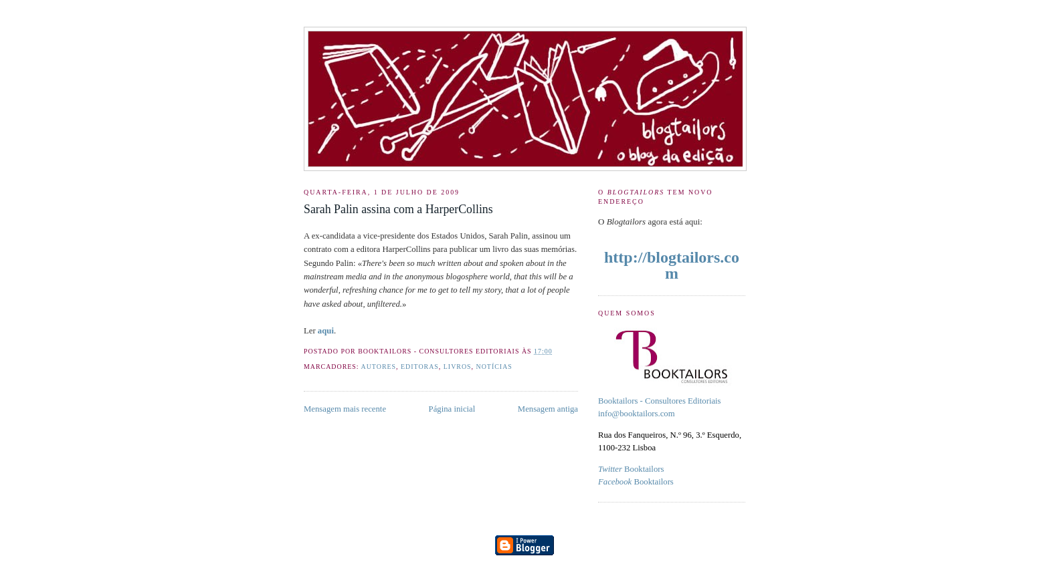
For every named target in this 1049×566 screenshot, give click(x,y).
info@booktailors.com (636, 413)
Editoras (420, 366)
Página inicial (452, 409)
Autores (379, 366)
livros (458, 366)
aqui (326, 330)
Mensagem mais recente (345, 409)
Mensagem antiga (548, 409)
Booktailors (631, 469)
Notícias (494, 366)
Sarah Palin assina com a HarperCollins (398, 209)
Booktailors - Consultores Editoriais (659, 401)
